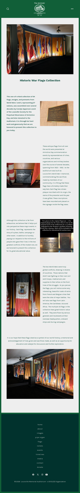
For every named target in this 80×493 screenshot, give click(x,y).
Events (40, 450)
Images (40, 433)
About (40, 429)
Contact (40, 463)
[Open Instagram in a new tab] (42, 474)
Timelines (40, 454)
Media (40, 459)
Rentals (40, 446)
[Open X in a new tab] (37, 474)
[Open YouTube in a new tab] (47, 474)
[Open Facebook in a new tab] (33, 474)
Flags (40, 442)
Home (40, 425)
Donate (40, 467)
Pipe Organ (40, 437)
